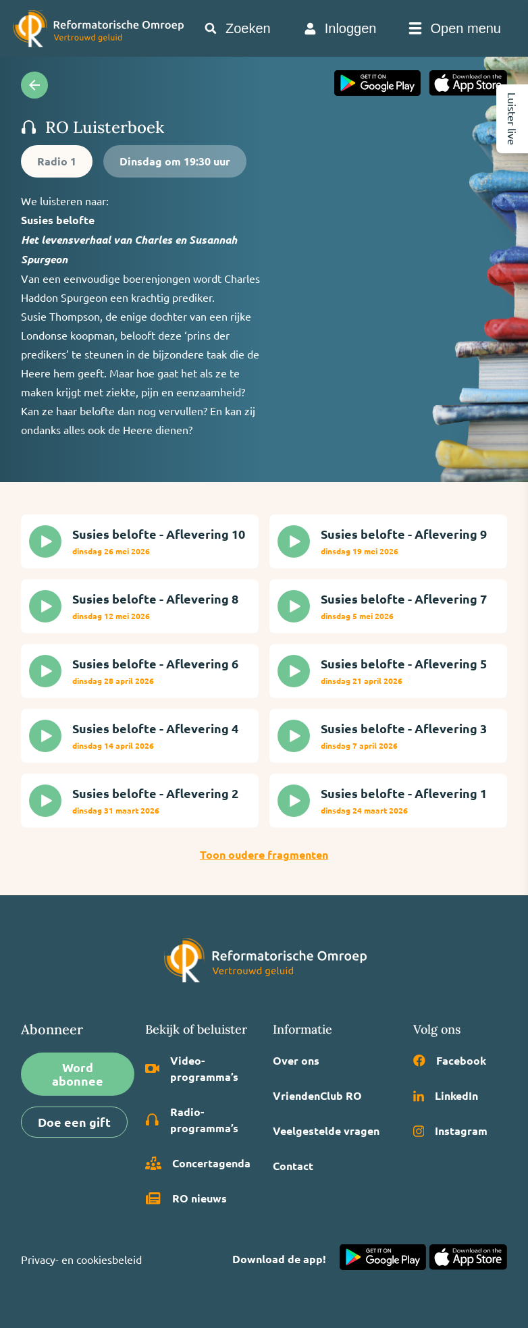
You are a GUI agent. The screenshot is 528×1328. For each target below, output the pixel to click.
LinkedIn (445, 1095)
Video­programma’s (191, 1068)
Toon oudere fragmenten (264, 854)
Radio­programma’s (191, 1120)
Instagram (450, 1130)
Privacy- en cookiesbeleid (81, 1259)
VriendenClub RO (317, 1095)
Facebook (449, 1060)
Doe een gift (74, 1122)
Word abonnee (77, 1073)
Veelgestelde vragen (326, 1130)
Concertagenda (197, 1163)
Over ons (296, 1060)
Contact (293, 1166)
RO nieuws (186, 1198)
